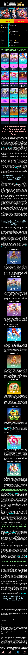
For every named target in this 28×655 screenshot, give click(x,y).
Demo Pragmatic (13, 647)
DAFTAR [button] (7, 21)
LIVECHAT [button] (25, 653)
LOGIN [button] (21, 21)
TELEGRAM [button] (17, 653)
